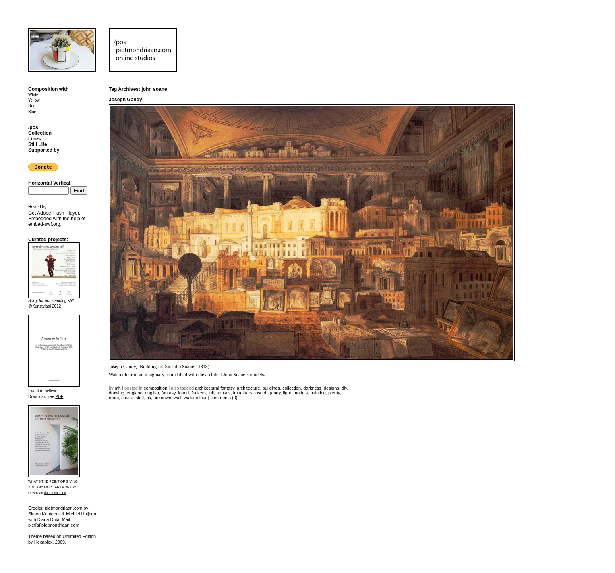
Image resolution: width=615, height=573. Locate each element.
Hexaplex (43, 542)
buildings (271, 387)
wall (177, 397)
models (301, 392)
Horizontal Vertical (49, 183)
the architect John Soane (221, 374)
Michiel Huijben (81, 513)
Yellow (34, 100)
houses (223, 392)
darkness (312, 387)
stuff (140, 397)
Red (31, 106)
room (114, 397)
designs (331, 387)
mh (118, 387)
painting (318, 392)
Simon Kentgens (44, 513)
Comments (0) (223, 397)
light (287, 392)
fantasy (169, 392)
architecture (248, 387)
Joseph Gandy (125, 99)
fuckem (198, 392)
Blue (32, 112)
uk (148, 397)
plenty (334, 392)
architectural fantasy (214, 387)
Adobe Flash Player (58, 213)
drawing (116, 392)
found (183, 392)
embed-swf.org (44, 224)
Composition (156, 387)
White (33, 94)
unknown (162, 397)
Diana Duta (48, 519)
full (211, 392)
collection (291, 387)
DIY (344, 387)
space (127, 397)
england (135, 392)
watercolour (195, 397)
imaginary (242, 392)
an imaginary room (157, 374)
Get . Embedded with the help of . (56, 218)
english (152, 392)
